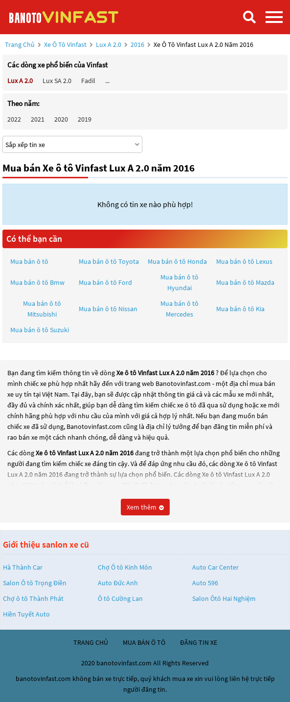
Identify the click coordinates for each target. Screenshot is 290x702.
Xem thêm (145, 507)
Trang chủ (20, 44)
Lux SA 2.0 (57, 80)
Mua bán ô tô (29, 261)
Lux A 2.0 (109, 44)
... (107, 80)
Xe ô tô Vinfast (65, 44)
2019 (84, 119)
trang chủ (90, 642)
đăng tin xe (198, 642)
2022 (14, 119)
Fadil (88, 80)
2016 (138, 44)
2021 (38, 119)
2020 (61, 119)
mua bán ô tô (144, 642)
